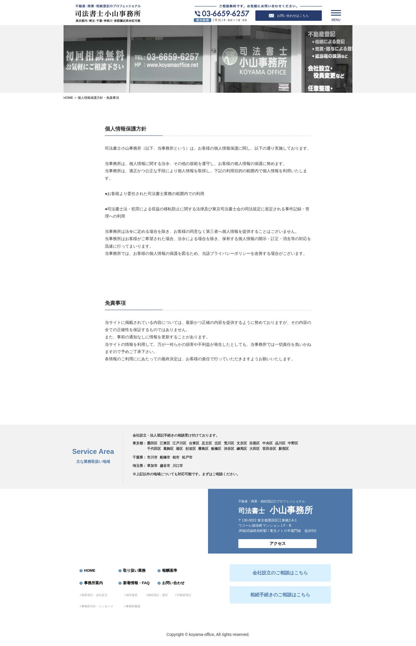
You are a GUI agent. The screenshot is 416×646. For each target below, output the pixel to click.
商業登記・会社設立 (94, 595)
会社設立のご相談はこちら (280, 572)
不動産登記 (184, 595)
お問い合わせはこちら (289, 16)
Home (68, 97)
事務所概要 (133, 606)
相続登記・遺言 (158, 595)
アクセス (278, 543)
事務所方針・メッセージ (97, 606)
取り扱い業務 (134, 570)
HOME (89, 570)
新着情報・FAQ (136, 583)
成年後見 (132, 595)
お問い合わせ (173, 583)
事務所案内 (93, 583)
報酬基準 (169, 570)
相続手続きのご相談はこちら (280, 594)
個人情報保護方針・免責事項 (98, 97)
